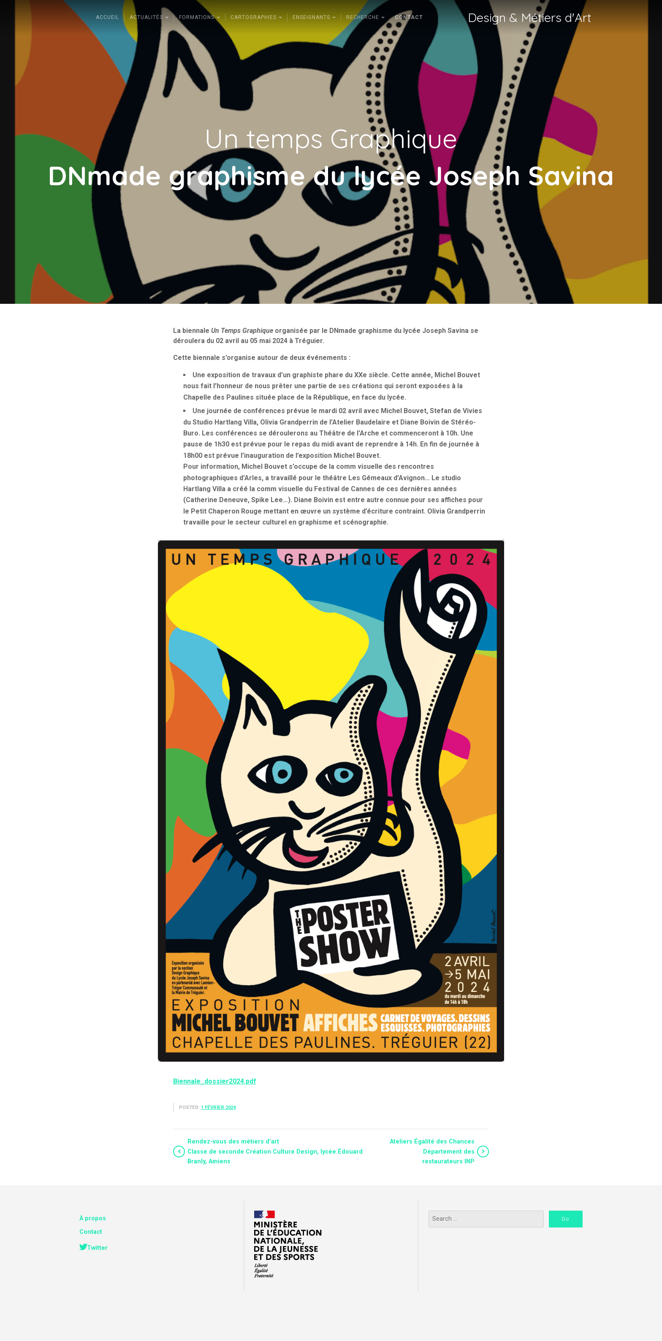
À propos (92, 1218)
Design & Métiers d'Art (529, 17)
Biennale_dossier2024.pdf (214, 1081)
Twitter (97, 1248)
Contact (90, 1232)
